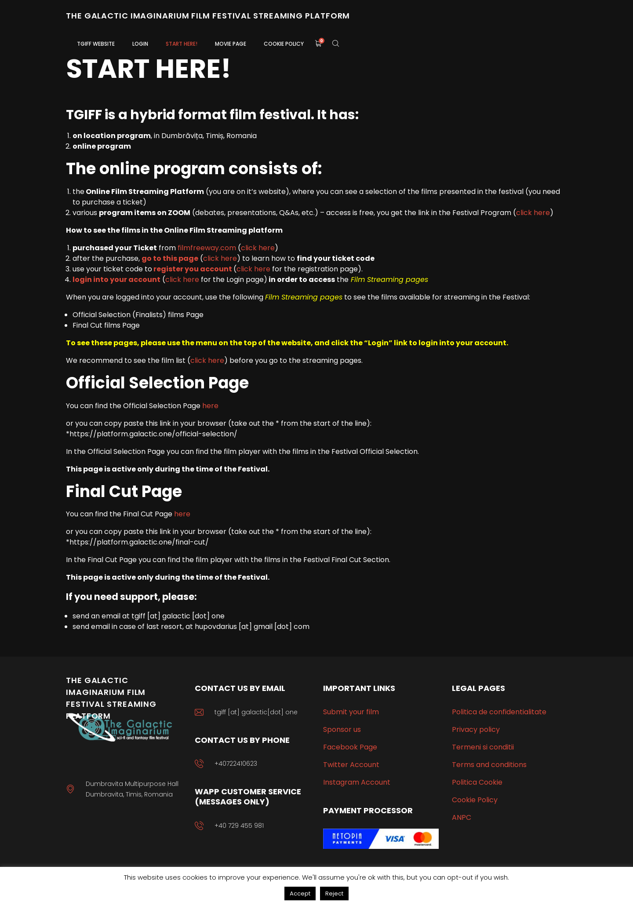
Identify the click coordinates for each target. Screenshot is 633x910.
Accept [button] (300, 893)
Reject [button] (334, 893)
